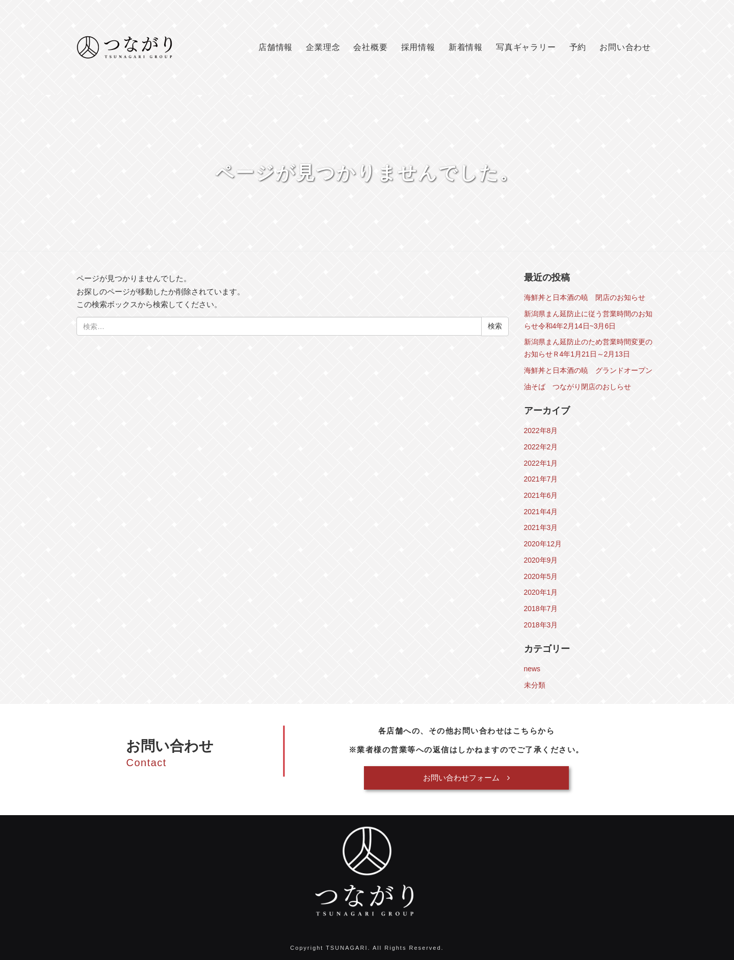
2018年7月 (541, 608)
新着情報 (466, 47)
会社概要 (370, 47)
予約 (578, 47)
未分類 (534, 685)
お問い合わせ (625, 47)
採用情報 (418, 47)
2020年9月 (541, 560)
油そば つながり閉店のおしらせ (577, 387)
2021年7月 (541, 479)
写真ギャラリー (526, 47)
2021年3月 (541, 527)
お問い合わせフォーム (466, 777)
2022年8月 (541, 430)
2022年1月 (541, 463)
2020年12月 (543, 544)
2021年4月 (541, 512)
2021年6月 (541, 495)
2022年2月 (541, 447)
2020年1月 (541, 592)
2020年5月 (541, 576)
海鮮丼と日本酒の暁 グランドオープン (588, 370)
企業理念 (323, 47)
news (532, 669)
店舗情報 (275, 47)
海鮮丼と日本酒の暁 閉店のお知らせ (584, 297)
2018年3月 (541, 625)
